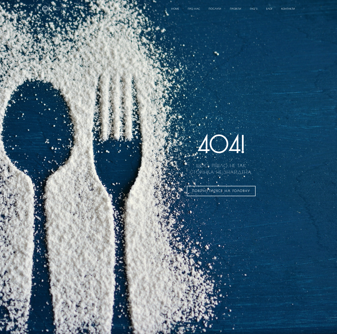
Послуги (215, 8)
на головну (221, 191)
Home (175, 8)
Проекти (235, 8)
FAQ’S (254, 8)
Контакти (288, 8)
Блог (269, 8)
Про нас (194, 8)
